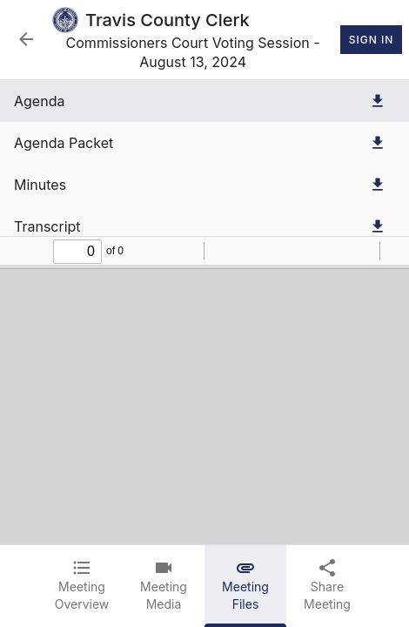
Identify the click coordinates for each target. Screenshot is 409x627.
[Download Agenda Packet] (377, 142)
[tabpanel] (204, 312)
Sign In (371, 40)
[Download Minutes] (377, 184)
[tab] (82, 586)
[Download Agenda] (377, 101)
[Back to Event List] (26, 39)
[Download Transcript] (377, 226)
